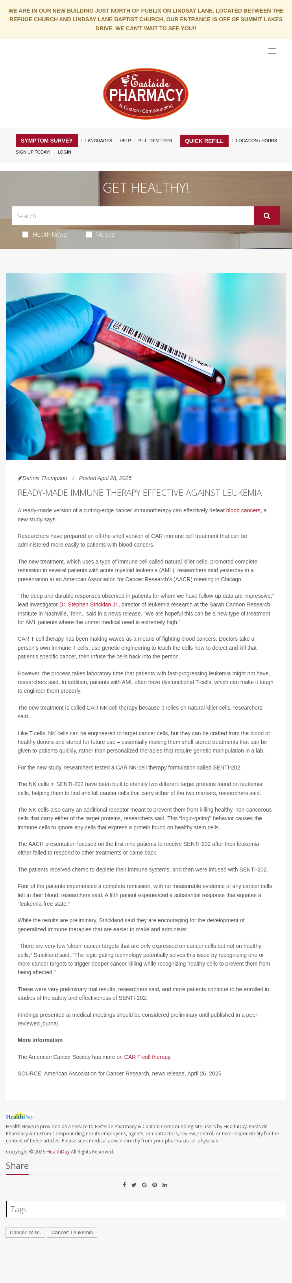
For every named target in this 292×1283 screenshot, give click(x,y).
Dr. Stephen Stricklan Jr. (88, 604)
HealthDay (58, 1151)
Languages (98, 140)
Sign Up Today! (33, 152)
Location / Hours (256, 140)
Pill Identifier (155, 140)
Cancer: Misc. (25, 1232)
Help (125, 140)
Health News (44, 234)
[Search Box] (133, 215)
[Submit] (267, 215)
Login (64, 152)
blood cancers (243, 510)
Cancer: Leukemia (72, 1232)
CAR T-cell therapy (147, 1057)
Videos (100, 234)
